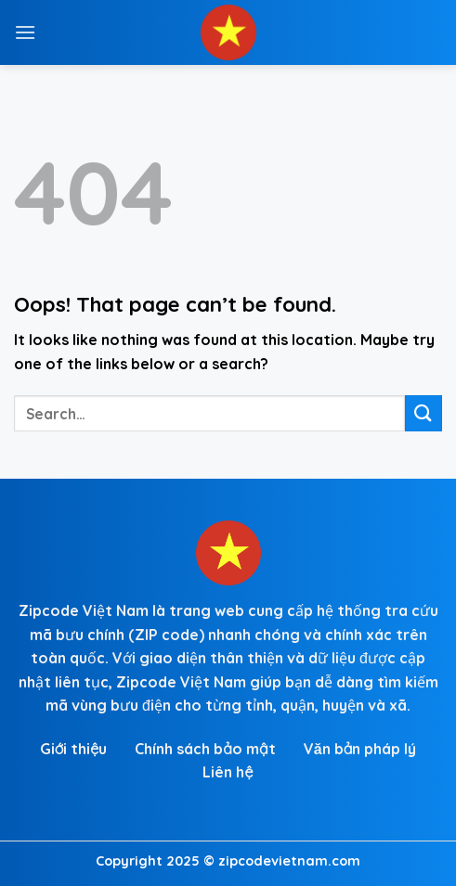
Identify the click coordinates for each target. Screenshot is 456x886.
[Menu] (25, 32)
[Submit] (423, 413)
